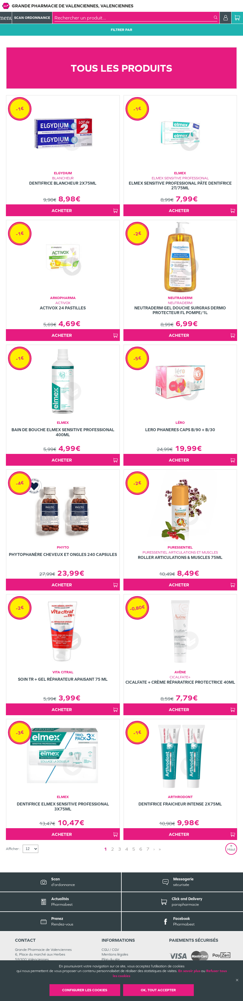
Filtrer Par (121, 30)
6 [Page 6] (140, 848)
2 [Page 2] (112, 848)
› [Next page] (154, 848)
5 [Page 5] (133, 848)
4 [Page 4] (126, 848)
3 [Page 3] (119, 848)
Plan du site (111, 959)
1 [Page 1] (105, 848)
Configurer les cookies (84, 990)
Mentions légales (115, 954)
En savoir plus (189, 971)
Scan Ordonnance (32, 18)
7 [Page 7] (147, 848)
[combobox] (134, 18)
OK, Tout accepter (158, 990)
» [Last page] (160, 848)
